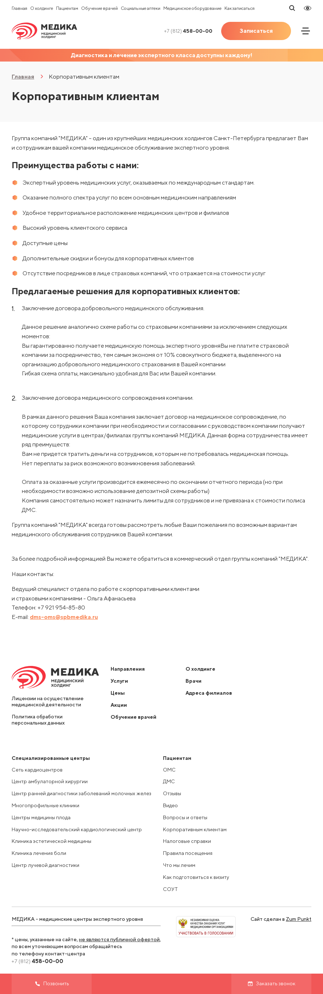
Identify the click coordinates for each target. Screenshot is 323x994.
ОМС (169, 770)
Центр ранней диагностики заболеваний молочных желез (81, 793)
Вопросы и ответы (185, 817)
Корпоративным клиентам (195, 829)
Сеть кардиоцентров (37, 770)
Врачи (194, 681)
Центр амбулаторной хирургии (50, 781)
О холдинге (41, 8)
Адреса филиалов (209, 693)
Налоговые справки (187, 841)
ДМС (169, 781)
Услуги (119, 681)
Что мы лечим (179, 865)
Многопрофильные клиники (45, 805)
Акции (119, 705)
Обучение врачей (99, 8)
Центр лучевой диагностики (45, 865)
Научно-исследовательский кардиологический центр (77, 829)
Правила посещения (187, 853)
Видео (170, 805)
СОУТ (170, 889)
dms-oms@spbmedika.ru (64, 617)
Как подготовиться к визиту (196, 877)
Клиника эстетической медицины (51, 841)
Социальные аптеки (140, 8)
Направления (128, 669)
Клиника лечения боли (39, 853)
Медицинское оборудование (192, 8)
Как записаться (239, 8)
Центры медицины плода (41, 817)
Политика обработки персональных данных (38, 720)
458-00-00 (188, 31)
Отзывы (172, 793)
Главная (19, 8)
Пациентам (67, 8)
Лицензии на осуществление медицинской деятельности (48, 701)
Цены (118, 693)
